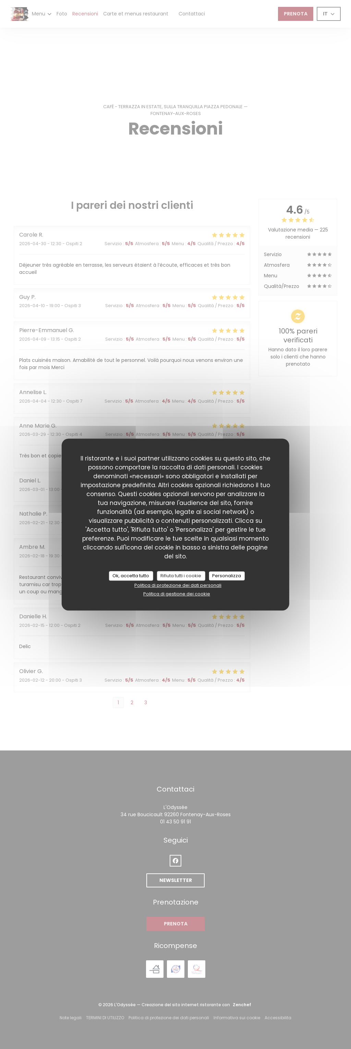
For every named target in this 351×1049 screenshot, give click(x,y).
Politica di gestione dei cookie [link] (176, 594)
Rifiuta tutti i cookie (180, 575)
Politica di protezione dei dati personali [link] (177, 585)
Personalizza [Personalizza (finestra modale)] (226, 575)
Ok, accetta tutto (130, 575)
